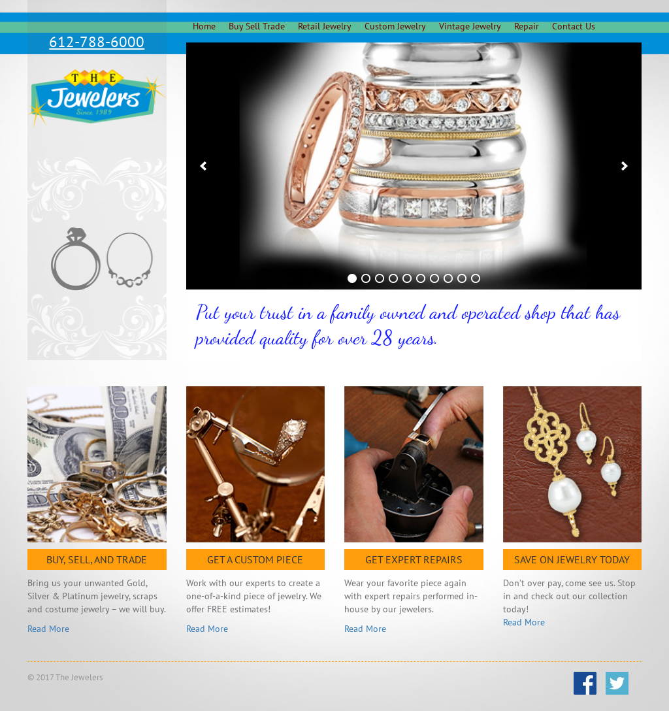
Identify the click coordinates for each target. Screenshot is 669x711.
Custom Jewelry (395, 26)
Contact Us (573, 26)
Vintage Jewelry (470, 26)
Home (204, 26)
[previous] (203, 166)
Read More (48, 629)
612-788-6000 (96, 41)
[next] (624, 166)
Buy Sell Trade (257, 26)
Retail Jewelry (324, 26)
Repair (526, 26)
